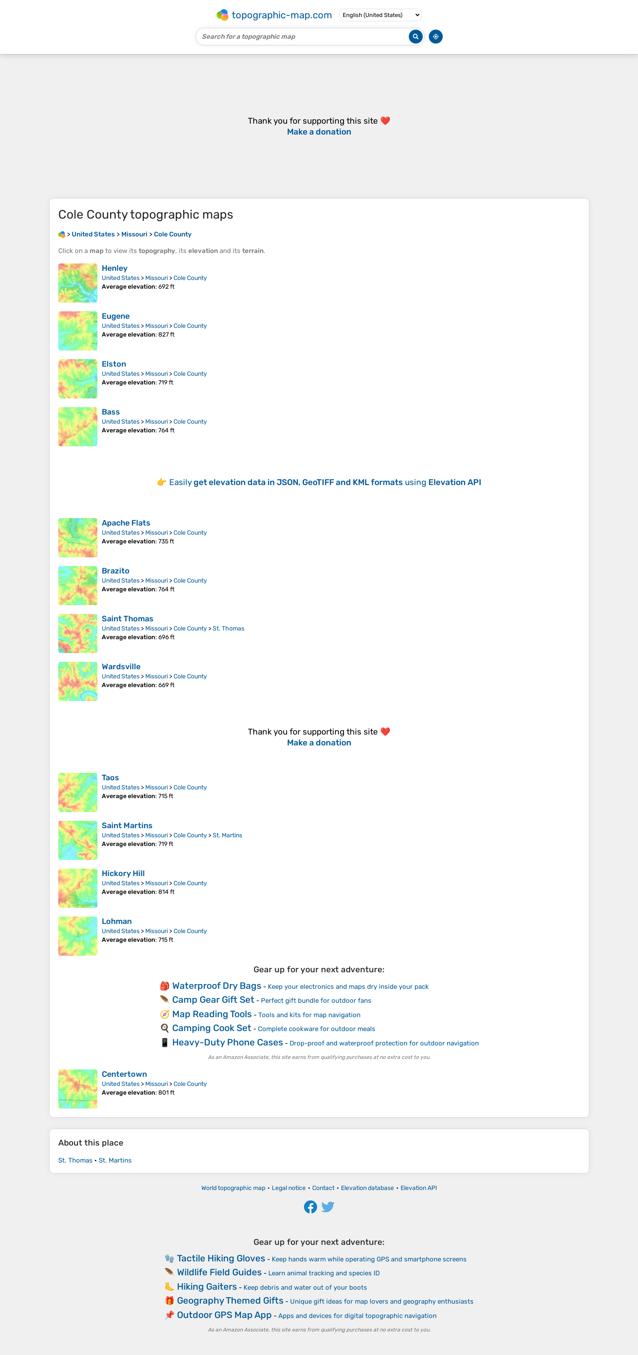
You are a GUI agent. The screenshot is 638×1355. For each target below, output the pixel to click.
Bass (111, 412)
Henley (114, 268)
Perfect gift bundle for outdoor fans (316, 1000)
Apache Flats (126, 523)
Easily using (325, 482)
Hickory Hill (123, 873)
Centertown (124, 1074)
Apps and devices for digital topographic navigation (357, 1316)
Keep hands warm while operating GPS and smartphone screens (369, 1259)
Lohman (117, 921)
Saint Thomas (128, 619)
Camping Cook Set (211, 1027)
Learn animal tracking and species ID (324, 1273)
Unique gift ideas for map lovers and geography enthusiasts (382, 1301)
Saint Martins (127, 825)
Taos (110, 777)
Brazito (116, 571)
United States (121, 278)
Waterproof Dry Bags (216, 985)
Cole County (190, 278)
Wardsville (121, 666)
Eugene (116, 316)
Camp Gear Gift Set (213, 999)
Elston (114, 364)
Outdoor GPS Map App (224, 1314)
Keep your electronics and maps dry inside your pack (348, 987)
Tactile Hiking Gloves (221, 1258)
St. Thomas (228, 628)
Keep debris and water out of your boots (305, 1287)
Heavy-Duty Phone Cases (227, 1042)
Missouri (156, 278)
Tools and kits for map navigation (309, 1015)
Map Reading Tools (212, 1013)
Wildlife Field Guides (219, 1272)
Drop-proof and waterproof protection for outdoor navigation (384, 1043)
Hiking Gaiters (207, 1286)
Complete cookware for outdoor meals (316, 1029)
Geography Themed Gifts (230, 1300)
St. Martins (227, 835)
